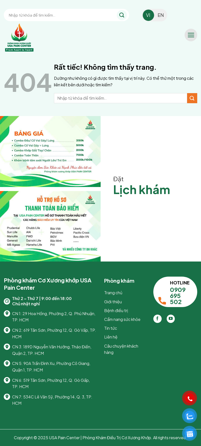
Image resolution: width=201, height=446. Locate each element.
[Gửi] (122, 15)
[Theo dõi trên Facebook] (157, 319)
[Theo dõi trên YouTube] (171, 319)
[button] (191, 35)
